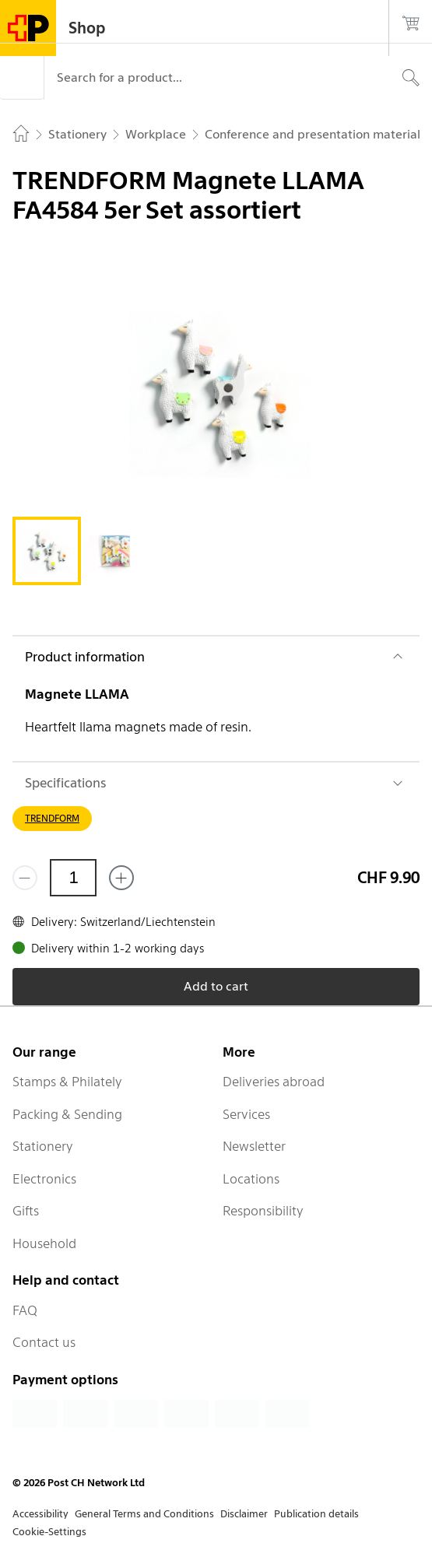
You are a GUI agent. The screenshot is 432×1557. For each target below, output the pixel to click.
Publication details (316, 1514)
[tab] (46, 551)
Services (246, 1114)
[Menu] (22, 78)
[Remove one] (24, 877)
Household (44, 1243)
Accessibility (40, 1514)
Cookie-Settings (49, 1532)
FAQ (24, 1310)
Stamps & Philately (67, 1081)
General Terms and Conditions (144, 1514)
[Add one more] (121, 877)
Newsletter (254, 1146)
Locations (251, 1179)
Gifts (25, 1211)
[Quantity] (73, 877)
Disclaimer (244, 1514)
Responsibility (263, 1211)
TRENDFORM (52, 818)
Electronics (44, 1179)
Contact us (44, 1342)
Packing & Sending (67, 1114)
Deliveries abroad (274, 1081)
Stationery (42, 1146)
